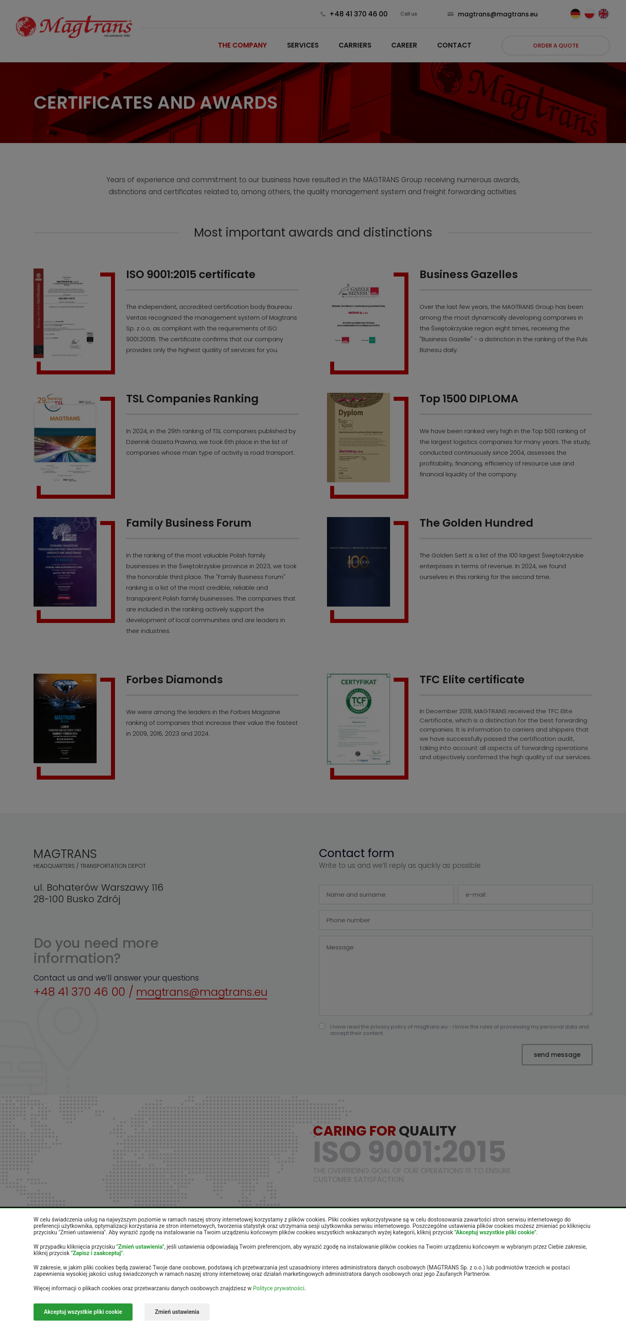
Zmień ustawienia (178, 1312)
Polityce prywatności (279, 1288)
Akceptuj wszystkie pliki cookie (83, 1312)
